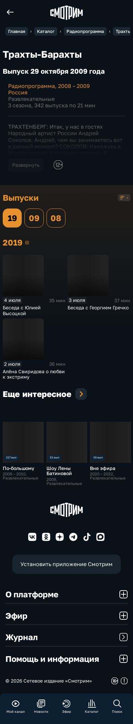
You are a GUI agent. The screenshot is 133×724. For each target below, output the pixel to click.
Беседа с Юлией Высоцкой (22, 310)
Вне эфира (102, 468)
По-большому (18, 468)
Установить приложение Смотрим (66, 564)
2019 (27, 242)
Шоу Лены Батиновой (59, 470)
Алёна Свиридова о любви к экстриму (34, 374)
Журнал (66, 637)
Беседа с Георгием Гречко (98, 307)
